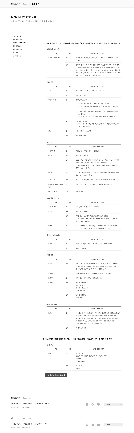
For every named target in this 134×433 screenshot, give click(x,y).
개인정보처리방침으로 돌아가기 (56, 375)
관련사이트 (109, 404)
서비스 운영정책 (17, 39)
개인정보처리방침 (15, 403)
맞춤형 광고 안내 (17, 46)
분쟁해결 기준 (17, 56)
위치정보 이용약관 (18, 49)
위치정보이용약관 (27, 403)
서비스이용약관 (38, 403)
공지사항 (15, 52)
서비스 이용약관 (17, 36)
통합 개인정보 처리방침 (19, 43)
